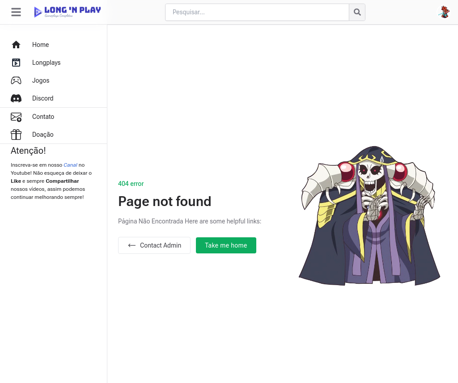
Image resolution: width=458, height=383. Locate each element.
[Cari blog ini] (256, 12)
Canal (70, 165)
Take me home (226, 245)
